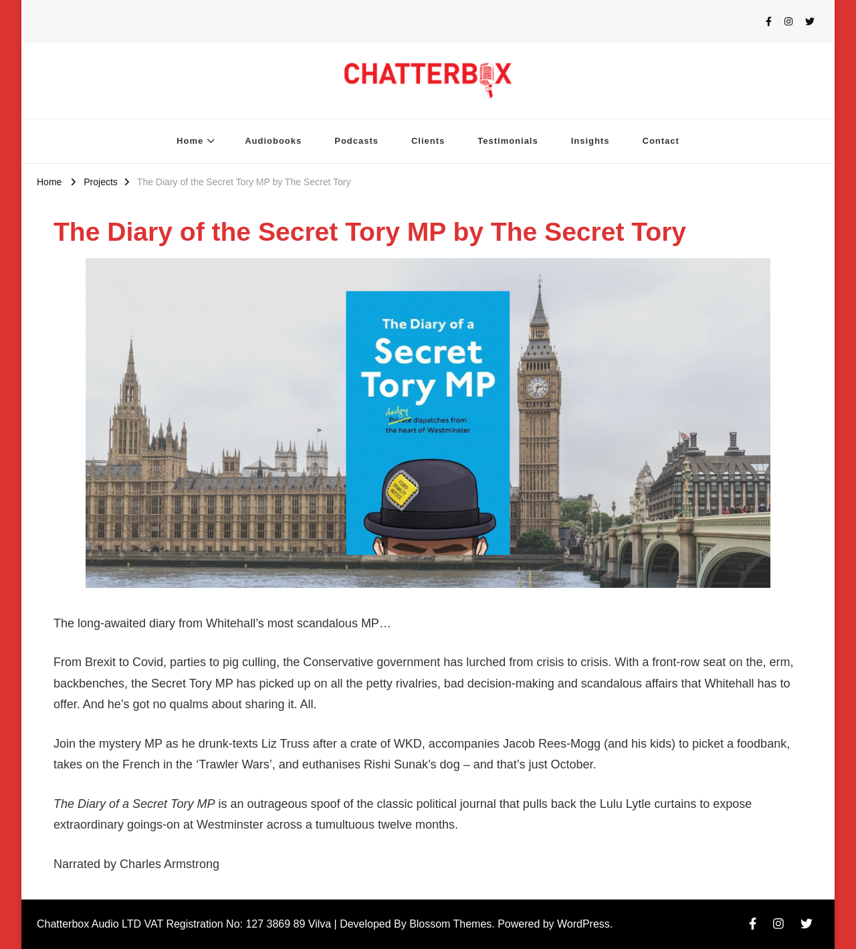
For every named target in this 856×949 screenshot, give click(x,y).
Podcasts (356, 141)
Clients (428, 141)
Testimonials (507, 141)
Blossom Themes (450, 924)
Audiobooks (273, 141)
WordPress (583, 924)
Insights (590, 141)
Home (190, 141)
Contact (661, 141)
